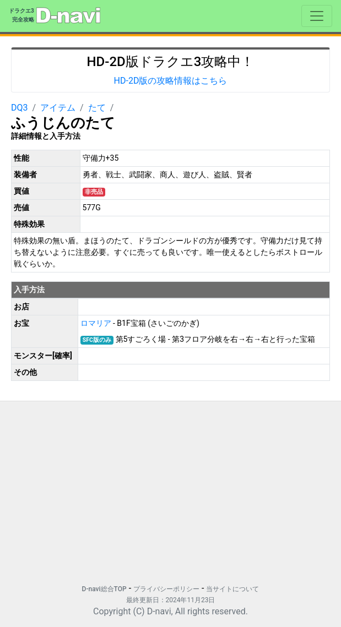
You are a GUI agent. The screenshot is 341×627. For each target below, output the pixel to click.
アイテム (57, 107)
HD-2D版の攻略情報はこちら (171, 80)
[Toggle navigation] (316, 16)
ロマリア (96, 323)
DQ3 (19, 107)
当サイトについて (232, 589)
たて (97, 107)
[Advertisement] (170, 487)
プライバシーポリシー (166, 589)
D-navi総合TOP (104, 589)
